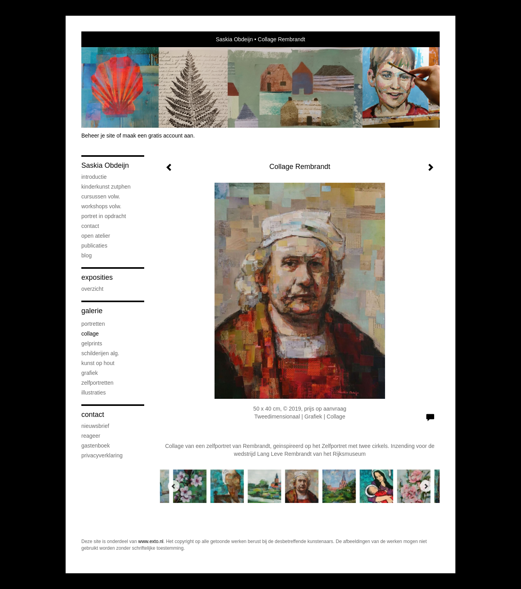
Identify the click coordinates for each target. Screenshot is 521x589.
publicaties (94, 245)
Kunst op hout (97, 363)
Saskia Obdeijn (234, 39)
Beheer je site (98, 135)
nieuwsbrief (95, 426)
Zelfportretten (97, 383)
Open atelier (95, 236)
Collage (90, 333)
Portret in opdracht (103, 216)
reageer (90, 436)
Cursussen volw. (100, 196)
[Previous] (174, 486)
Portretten (93, 324)
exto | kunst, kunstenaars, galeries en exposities (103, 39)
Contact (90, 226)
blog (86, 255)
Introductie (94, 177)
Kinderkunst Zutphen (105, 186)
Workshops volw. (101, 206)
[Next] (426, 486)
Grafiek (89, 373)
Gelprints (91, 343)
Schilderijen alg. (100, 353)
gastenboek (95, 445)
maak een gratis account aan (158, 135)
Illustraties (93, 392)
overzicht (92, 289)
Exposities (97, 277)
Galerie (92, 311)
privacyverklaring (102, 455)
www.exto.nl (150, 541)
